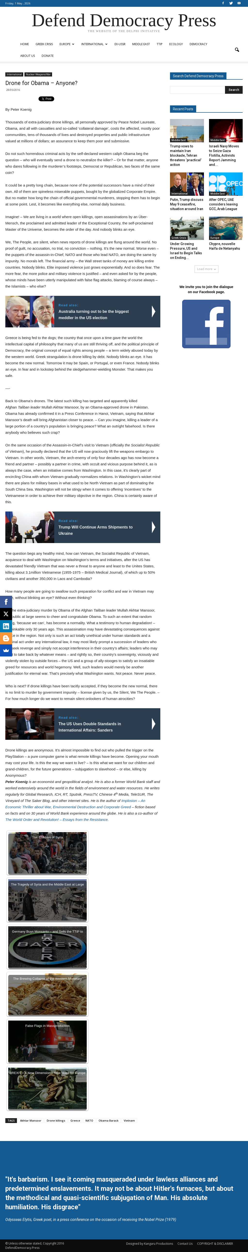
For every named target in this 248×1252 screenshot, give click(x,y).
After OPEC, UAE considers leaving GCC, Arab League (223, 204)
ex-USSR (120, 44)
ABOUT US (27, 56)
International (94, 44)
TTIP (160, 44)
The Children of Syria (47, 837)
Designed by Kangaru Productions (149, 1244)
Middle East (141, 44)
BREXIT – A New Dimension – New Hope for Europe (47, 1073)
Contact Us (185, 1244)
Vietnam (129, 1120)
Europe (67, 44)
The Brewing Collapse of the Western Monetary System (47, 982)
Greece (75, 1120)
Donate (48, 56)
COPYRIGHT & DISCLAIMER (215, 1244)
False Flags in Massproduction (47, 1026)
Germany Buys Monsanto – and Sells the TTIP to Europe (47, 935)
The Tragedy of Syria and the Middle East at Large (47, 884)
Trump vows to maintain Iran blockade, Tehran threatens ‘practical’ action (186, 155)
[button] (237, 50)
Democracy (198, 44)
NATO (89, 1120)
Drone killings (56, 1120)
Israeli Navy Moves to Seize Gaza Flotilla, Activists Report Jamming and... (224, 155)
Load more (206, 269)
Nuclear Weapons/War (38, 74)
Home (24, 44)
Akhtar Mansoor (30, 1120)
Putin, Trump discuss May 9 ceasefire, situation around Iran (186, 204)
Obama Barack (108, 1120)
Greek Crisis (44, 44)
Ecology (176, 44)
